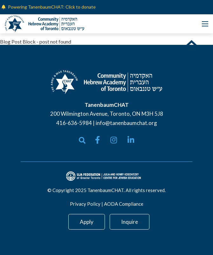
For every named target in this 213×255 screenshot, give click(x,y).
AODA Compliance (123, 204)
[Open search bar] (82, 140)
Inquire (129, 221)
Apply (86, 221)
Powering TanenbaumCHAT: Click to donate (52, 7)
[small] (97, 140)
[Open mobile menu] (205, 24)
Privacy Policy (85, 204)
